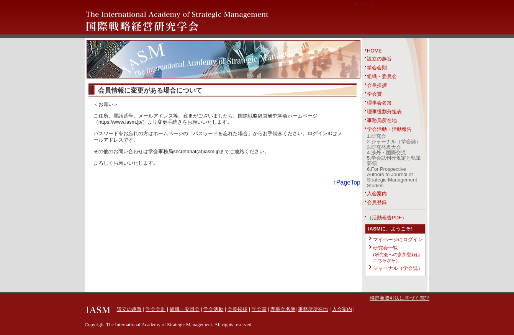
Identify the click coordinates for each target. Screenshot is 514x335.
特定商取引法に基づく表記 (399, 298)
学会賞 (374, 94)
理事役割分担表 (384, 111)
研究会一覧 (397, 254)
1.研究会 (376, 136)
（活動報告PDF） (387, 218)
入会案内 (377, 193)
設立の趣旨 (379, 59)
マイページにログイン (398, 239)
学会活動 (213, 309)
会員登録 (377, 202)
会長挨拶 (377, 85)
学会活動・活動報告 (389, 129)
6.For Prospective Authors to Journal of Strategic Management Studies (392, 177)
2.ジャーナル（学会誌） (394, 141)
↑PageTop (346, 182)
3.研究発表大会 (384, 147)
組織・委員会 (382, 76)
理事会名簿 (379, 103)
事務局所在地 (382, 120)
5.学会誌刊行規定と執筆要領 (394, 160)
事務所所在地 (313, 309)
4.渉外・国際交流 (386, 152)
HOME (374, 51)
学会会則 (377, 67)
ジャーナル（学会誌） (398, 268)
